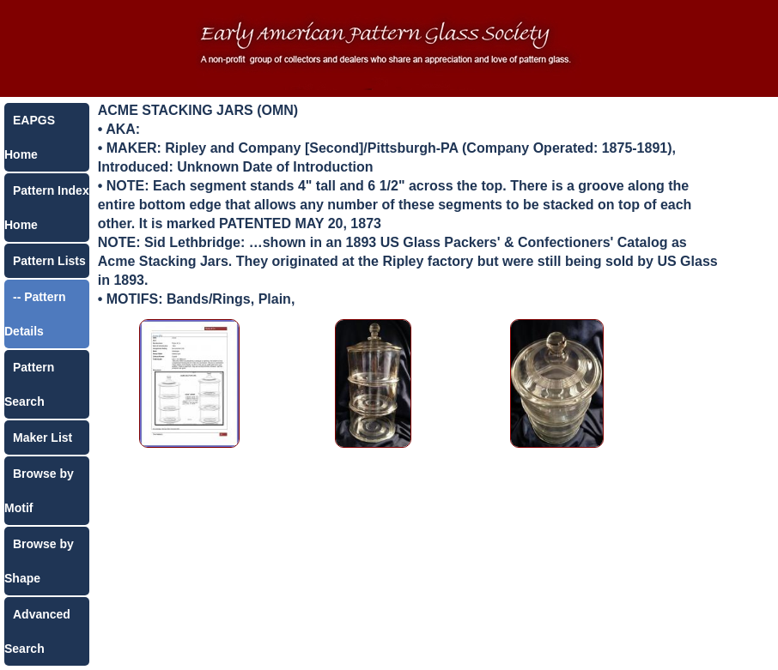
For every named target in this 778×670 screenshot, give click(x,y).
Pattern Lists (49, 261)
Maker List (42, 437)
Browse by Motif (39, 491)
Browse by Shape (39, 561)
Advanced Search (37, 631)
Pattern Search (29, 384)
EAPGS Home (29, 137)
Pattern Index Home (46, 208)
